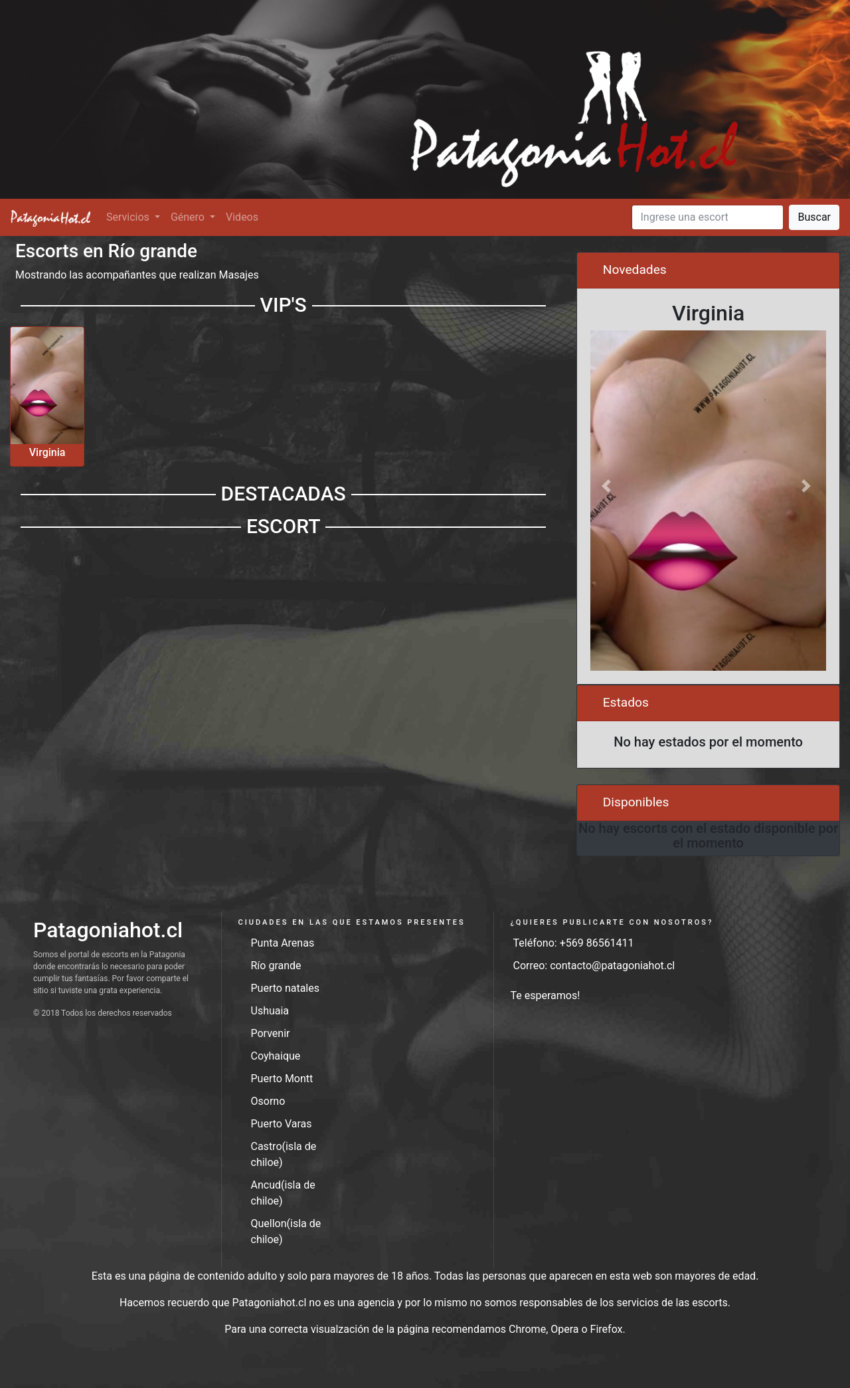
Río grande (276, 965)
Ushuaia (270, 1010)
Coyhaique (276, 1056)
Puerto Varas (281, 1123)
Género (189, 217)
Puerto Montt (282, 1078)
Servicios (129, 217)
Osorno (268, 1101)
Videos (242, 217)
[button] (608, 486)
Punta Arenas (283, 943)
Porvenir (270, 1033)
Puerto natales (285, 988)
